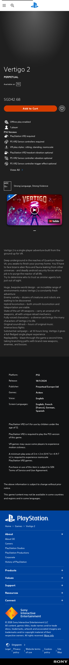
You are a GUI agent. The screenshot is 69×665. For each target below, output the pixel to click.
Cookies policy (48, 650)
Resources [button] (34, 593)
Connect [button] (34, 600)
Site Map (59, 650)
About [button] (34, 534)
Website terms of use (33, 650)
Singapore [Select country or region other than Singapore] (15, 644)
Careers (9, 543)
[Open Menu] (4, 5)
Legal (8, 649)
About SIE (10, 539)
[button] (34, 209)
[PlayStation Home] (34, 5)
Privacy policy (16, 650)
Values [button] (34, 578)
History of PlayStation (16, 561)
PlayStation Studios (15, 548)
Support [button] (34, 585)
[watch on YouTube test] (54, 221)
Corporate (10, 557)
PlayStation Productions (17, 552)
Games (18, 526)
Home (8, 526)
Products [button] (34, 570)
